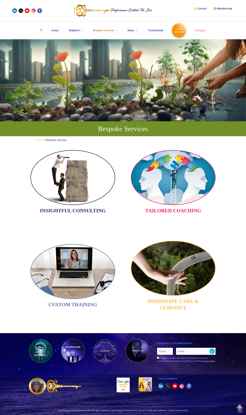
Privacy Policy (131, 410)
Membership (222, 8)
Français (200, 30)
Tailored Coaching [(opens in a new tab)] (173, 210)
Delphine (76, 30)
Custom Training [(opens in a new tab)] (72, 304)
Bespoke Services (105, 30)
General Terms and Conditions (152, 410)
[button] (41, 30)
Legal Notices (117, 410)
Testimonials (155, 30)
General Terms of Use (178, 410)
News (132, 30)
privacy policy (208, 361)
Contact (200, 8)
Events (105, 351)
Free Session (179, 30)
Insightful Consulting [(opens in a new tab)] (73, 210)
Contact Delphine (40, 353)
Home (55, 30)
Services (137, 351)
